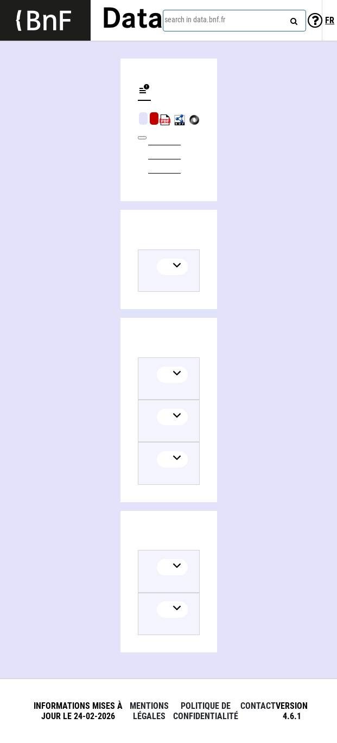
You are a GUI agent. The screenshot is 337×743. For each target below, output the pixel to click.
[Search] (292, 19)
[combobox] (234, 20)
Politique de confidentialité (205, 711)
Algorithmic (154, 118)
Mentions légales (149, 711)
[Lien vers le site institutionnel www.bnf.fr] (45, 20)
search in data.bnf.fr (194, 19)
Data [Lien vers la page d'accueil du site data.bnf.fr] (132, 20)
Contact (258, 706)
